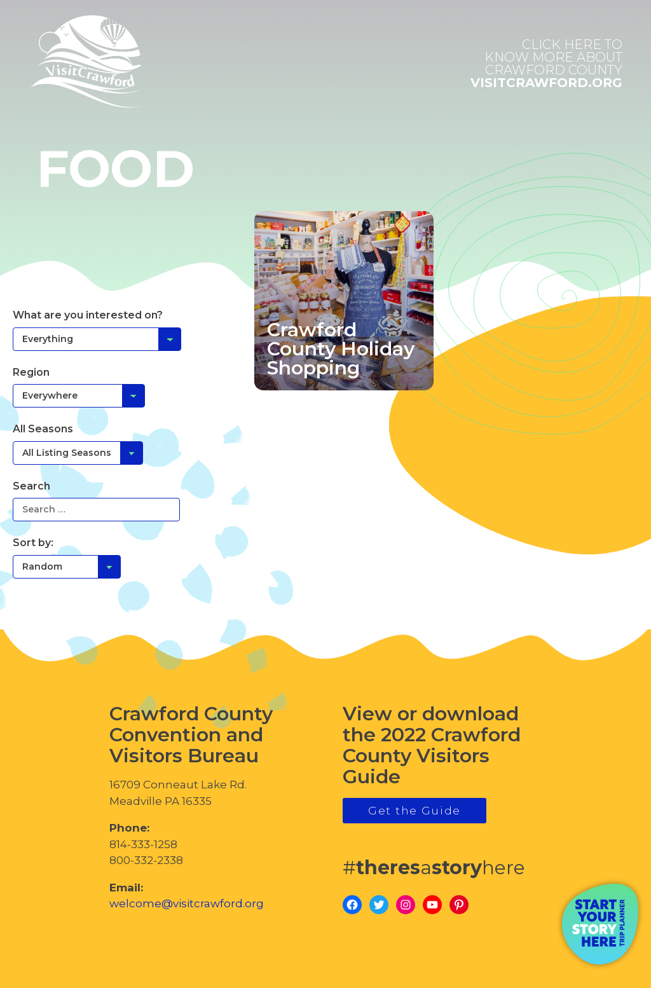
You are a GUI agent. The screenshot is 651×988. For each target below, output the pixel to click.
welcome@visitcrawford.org (186, 903)
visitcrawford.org (546, 63)
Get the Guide (414, 810)
